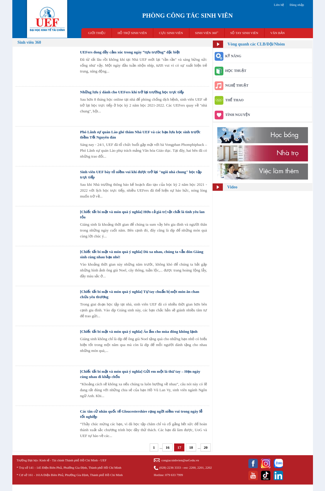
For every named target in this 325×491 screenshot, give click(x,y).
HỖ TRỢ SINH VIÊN (132, 33)
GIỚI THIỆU (96, 33)
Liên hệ (279, 4)
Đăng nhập (296, 4)
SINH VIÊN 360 (206, 33)
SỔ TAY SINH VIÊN (244, 33)
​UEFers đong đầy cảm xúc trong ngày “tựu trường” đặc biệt (130, 52)
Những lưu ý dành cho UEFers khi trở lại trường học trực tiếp (132, 92)
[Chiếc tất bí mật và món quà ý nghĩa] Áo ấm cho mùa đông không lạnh (139, 331)
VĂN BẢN (277, 33)
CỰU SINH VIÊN (171, 33)
